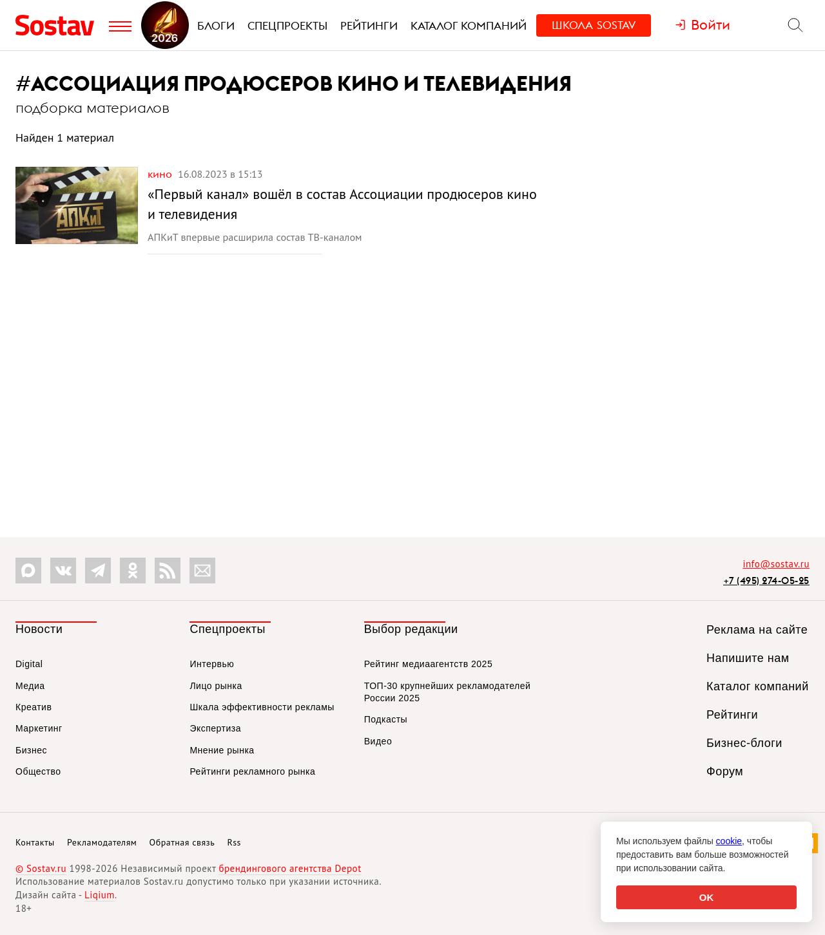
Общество (38, 771)
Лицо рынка (215, 686)
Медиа (30, 686)
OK (706, 897)
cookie (729, 841)
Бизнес (31, 750)
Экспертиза (215, 728)
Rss (234, 842)
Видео (378, 741)
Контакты (35, 842)
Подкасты (385, 719)
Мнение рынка (221, 750)
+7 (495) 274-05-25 (766, 580)
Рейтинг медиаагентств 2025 (428, 664)
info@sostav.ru (776, 564)
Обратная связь (182, 842)
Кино (161, 173)
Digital (29, 664)
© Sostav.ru (40, 868)
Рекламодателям (102, 842)
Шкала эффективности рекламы (261, 707)
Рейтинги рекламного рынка (252, 771)
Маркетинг (39, 728)
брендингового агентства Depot (289, 868)
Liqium (99, 895)
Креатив (33, 707)
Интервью (211, 664)
